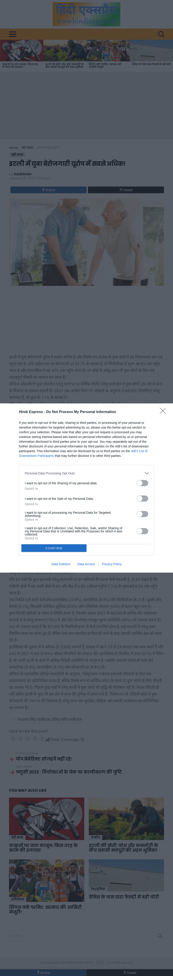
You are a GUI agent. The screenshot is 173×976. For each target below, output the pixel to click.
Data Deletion (61, 564)
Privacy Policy (112, 564)
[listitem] (86, 473)
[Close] (164, 412)
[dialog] (86, 488)
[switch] (142, 483)
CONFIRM (54, 548)
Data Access (86, 564)
